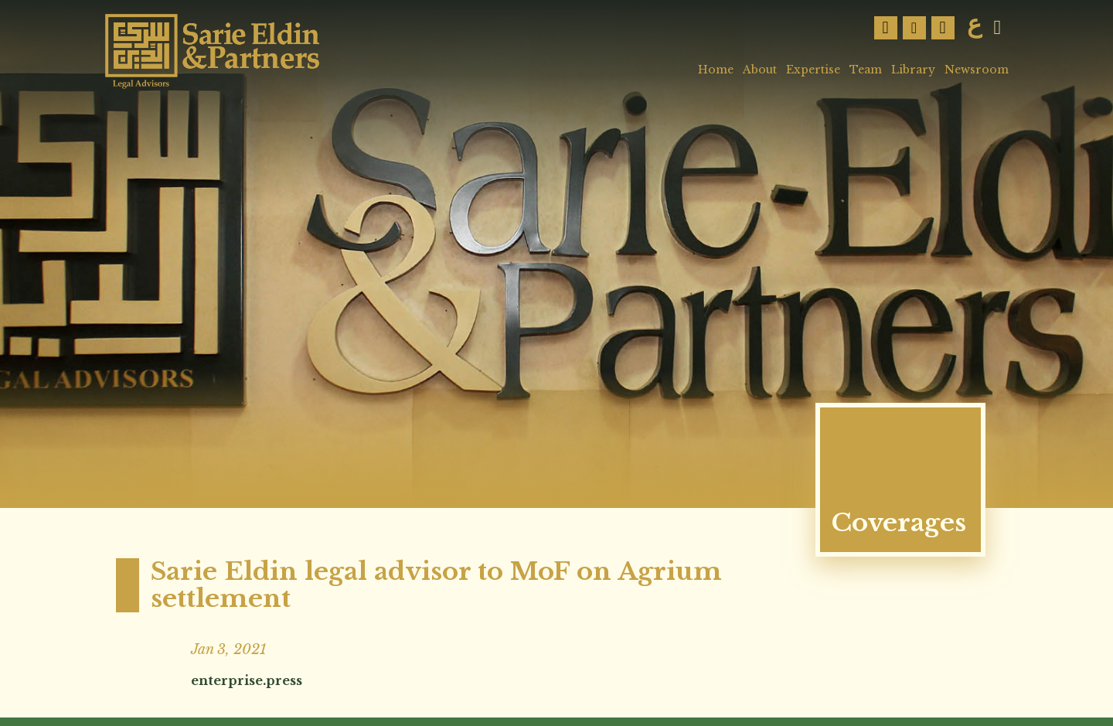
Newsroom (977, 70)
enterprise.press (246, 680)
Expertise (813, 70)
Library (913, 70)
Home (715, 70)
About (760, 70)
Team (865, 70)
